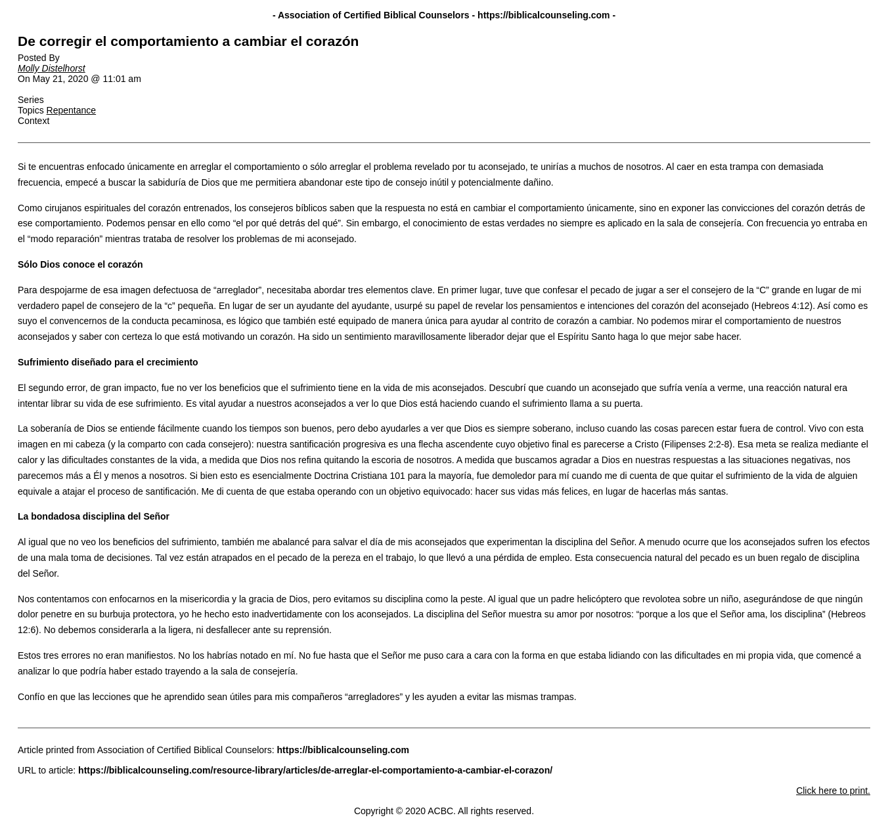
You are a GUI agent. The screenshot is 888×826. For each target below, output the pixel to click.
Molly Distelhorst (51, 68)
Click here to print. (833, 790)
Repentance (72, 110)
